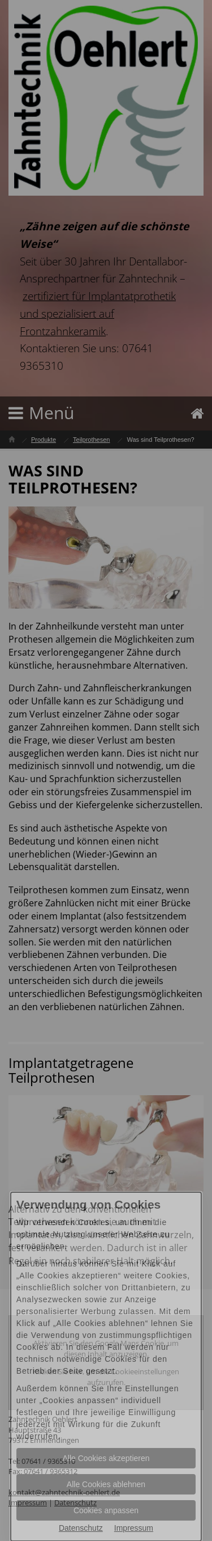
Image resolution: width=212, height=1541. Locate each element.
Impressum (133, 1527)
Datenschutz (81, 1527)
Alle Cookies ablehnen (106, 1484)
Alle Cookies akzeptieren (105, 1458)
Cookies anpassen (106, 1510)
